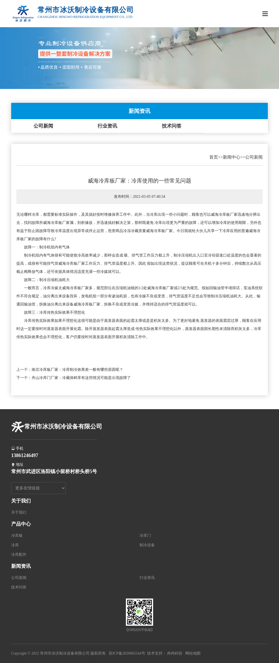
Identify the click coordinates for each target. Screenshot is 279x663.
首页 (213, 157)
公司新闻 (43, 126)
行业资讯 (107, 126)
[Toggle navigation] (265, 14)
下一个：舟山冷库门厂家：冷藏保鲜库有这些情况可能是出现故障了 (73, 378)
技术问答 (171, 126)
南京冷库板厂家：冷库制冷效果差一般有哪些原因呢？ (77, 370)
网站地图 (193, 653)
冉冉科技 (174, 653)
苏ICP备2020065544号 (127, 653)
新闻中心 (231, 157)
